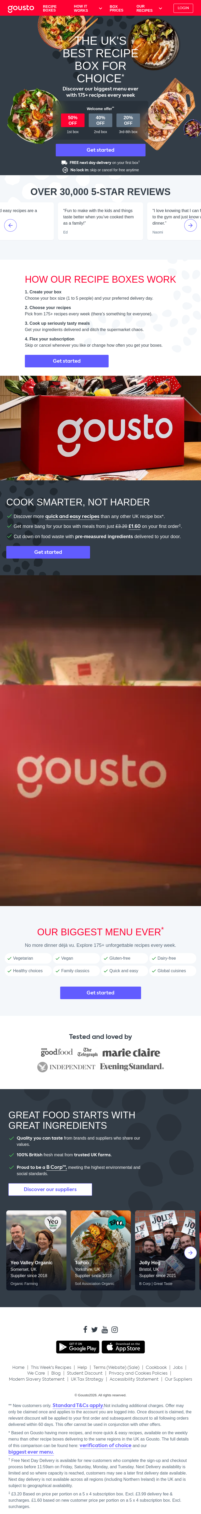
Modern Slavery (37, 1379)
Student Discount (85, 1373)
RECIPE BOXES (50, 8)
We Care (36, 1373)
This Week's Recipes (51, 1367)
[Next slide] (190, 225)
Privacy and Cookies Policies (138, 1373)
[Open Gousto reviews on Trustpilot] (100, 249)
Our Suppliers (178, 1379)
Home (18, 1367)
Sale (133, 1367)
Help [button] (82, 1367)
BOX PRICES (116, 8)
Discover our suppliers (50, 1189)
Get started (100, 150)
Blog (56, 1373)
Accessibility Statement (134, 1379)
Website (116, 1367)
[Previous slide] (10, 225)
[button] (182, 8)
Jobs (178, 1367)
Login (183, 8)
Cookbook (156, 1367)
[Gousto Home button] (25, 8)
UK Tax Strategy (87, 1379)
